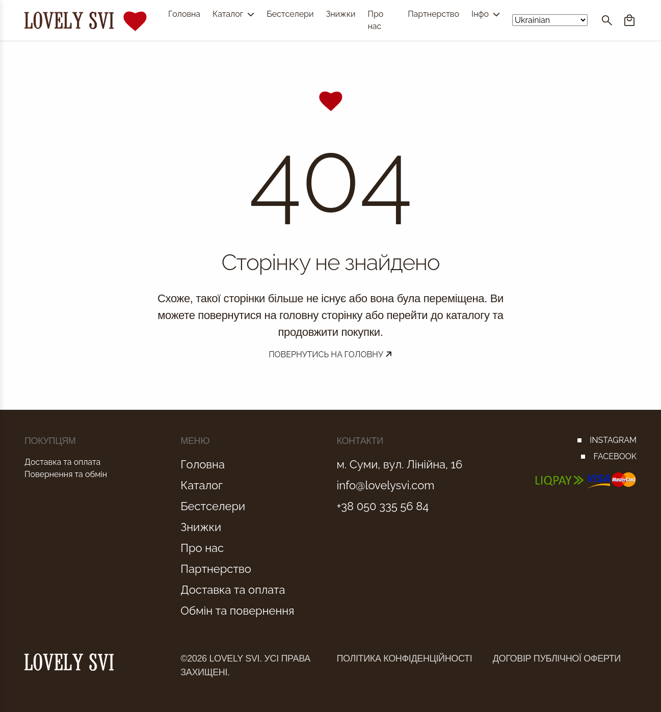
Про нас (375, 20)
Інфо (485, 14)
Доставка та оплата (62, 462)
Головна (184, 14)
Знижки (340, 14)
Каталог (233, 14)
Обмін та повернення (237, 610)
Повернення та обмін (65, 474)
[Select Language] (550, 20)
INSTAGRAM (613, 440)
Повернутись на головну (330, 354)
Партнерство (433, 14)
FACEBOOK (615, 456)
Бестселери (290, 14)
